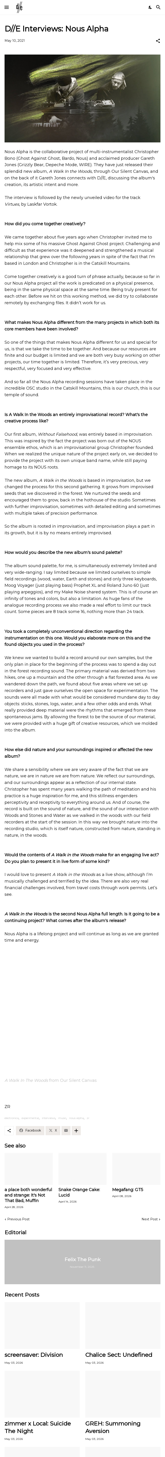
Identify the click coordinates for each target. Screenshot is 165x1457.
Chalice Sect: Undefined (118, 1354)
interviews (48, 1118)
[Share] (157, 41)
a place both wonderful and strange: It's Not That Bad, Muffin (28, 1195)
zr (88, 1118)
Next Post (150, 1219)
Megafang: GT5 (127, 1189)
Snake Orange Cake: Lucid (79, 1192)
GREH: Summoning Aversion (112, 1427)
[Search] (159, 7)
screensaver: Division (34, 1354)
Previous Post (18, 1219)
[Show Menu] (6, 7)
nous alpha (76, 1118)
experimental (30, 1118)
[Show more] (76, 1130)
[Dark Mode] (150, 7)
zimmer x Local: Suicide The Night (38, 1427)
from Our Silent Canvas (51, 1080)
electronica (12, 1118)
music (62, 1118)
